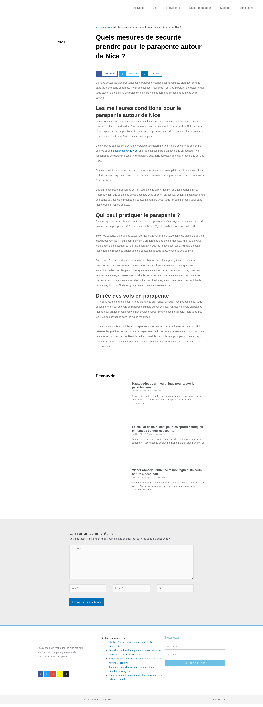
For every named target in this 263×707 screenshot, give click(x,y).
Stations (225, 7)
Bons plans (246, 7)
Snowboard (173, 7)
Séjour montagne (200, 7)
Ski (155, 7)
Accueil (99, 27)
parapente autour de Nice (125, 150)
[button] (107, 74)
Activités (138, 7)
